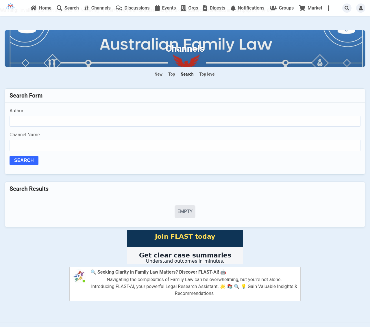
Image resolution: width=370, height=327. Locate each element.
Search (24, 160)
